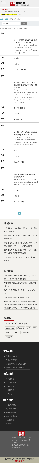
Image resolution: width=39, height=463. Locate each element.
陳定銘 (16, 58)
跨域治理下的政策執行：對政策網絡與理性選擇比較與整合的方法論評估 (25, 85)
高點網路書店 (11, 409)
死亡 (17, 332)
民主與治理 (18, 119)
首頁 (1, 19)
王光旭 (16, 108)
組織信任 (20, 328)
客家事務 (9, 337)
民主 (35, 328)
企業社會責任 (26, 332)
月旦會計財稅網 (11, 356)
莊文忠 (16, 150)
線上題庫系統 (11, 382)
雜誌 (6, 19)
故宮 (28, 328)
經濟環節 (9, 332)
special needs (10, 328)
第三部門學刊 (19, 162)
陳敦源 (22, 108)
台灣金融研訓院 (11, 360)
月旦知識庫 (10, 420)
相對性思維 (23, 324)
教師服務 (19, 461)
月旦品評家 (10, 424)
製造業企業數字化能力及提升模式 (16, 297)
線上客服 (20, 459)
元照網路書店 (11, 405)
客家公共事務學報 (20, 70)
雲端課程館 (10, 386)
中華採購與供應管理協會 (15, 367)
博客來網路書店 (11, 416)
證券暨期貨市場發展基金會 (16, 364)
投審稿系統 (10, 390)
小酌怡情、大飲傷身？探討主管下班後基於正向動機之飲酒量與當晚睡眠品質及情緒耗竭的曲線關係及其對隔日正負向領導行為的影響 (20, 305)
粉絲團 (30, 459)
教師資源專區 (11, 379)
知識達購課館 (11, 412)
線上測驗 (9, 459)
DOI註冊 (9, 394)
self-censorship (11, 323)
